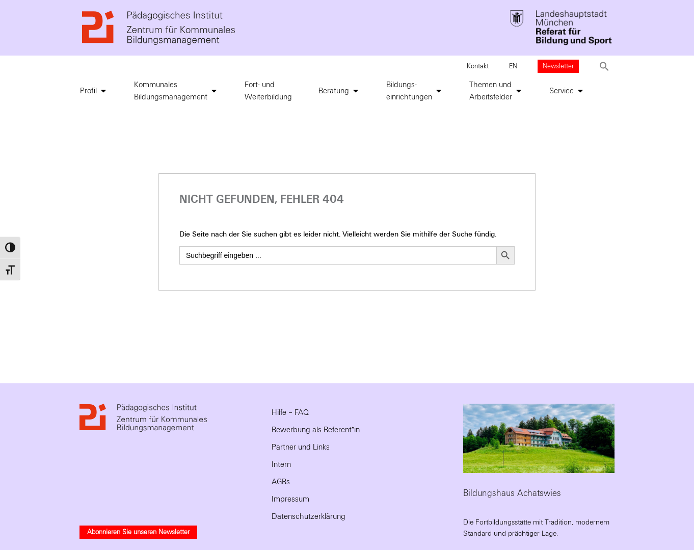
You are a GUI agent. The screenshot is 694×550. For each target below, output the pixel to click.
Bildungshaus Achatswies (512, 493)
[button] (604, 66)
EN (513, 66)
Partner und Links (301, 447)
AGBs (281, 481)
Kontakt (478, 66)
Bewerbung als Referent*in (316, 429)
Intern (281, 464)
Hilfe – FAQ (290, 412)
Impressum (290, 499)
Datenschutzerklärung (308, 516)
